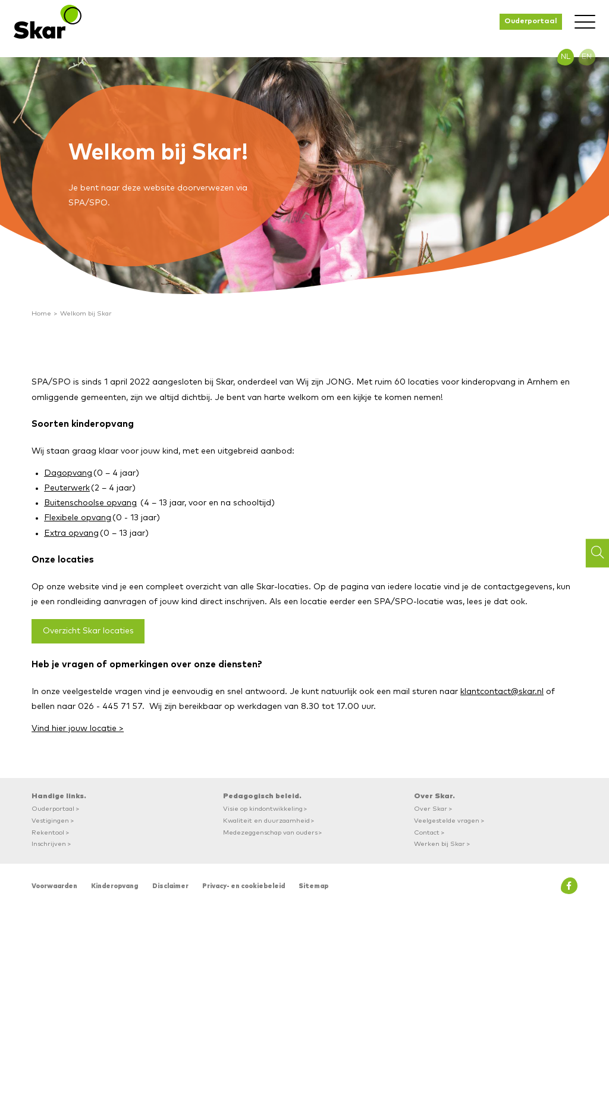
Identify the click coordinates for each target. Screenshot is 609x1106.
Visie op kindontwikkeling (263, 808)
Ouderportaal (530, 21)
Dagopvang (68, 473)
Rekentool (48, 832)
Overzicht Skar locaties (88, 631)
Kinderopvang (114, 886)
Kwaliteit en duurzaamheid (266, 820)
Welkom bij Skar (86, 313)
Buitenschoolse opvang (90, 503)
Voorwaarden (54, 886)
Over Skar (430, 808)
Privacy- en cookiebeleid (243, 886)
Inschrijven (49, 844)
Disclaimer (170, 886)
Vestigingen (50, 820)
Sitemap (313, 886)
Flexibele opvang (77, 518)
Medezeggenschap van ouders (270, 832)
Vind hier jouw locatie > (78, 728)
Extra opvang (71, 533)
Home (41, 313)
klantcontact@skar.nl (502, 692)
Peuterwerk (67, 488)
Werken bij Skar (439, 844)
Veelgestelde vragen (446, 820)
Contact (427, 832)
